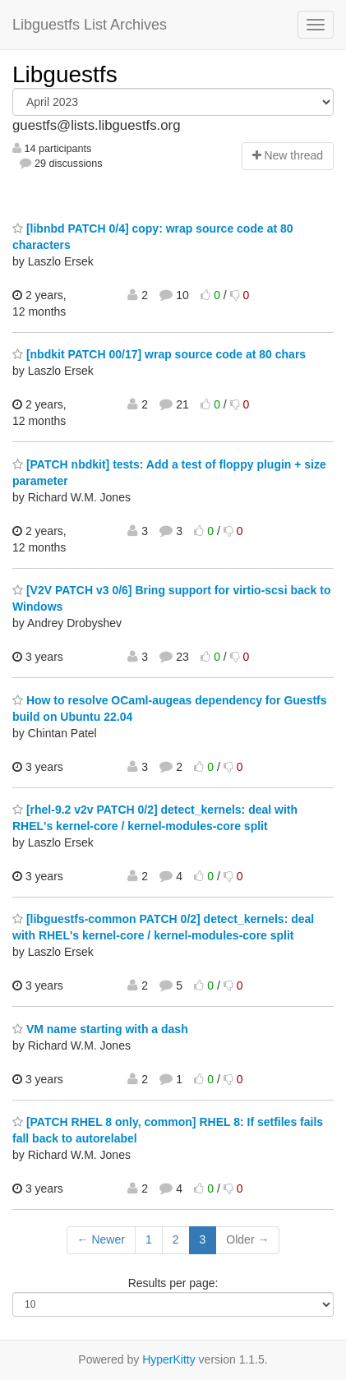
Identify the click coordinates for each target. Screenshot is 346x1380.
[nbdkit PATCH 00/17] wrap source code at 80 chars (159, 354)
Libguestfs (65, 74)
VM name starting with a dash (100, 1029)
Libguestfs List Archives (89, 24)
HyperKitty (169, 1359)
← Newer (101, 1239)
